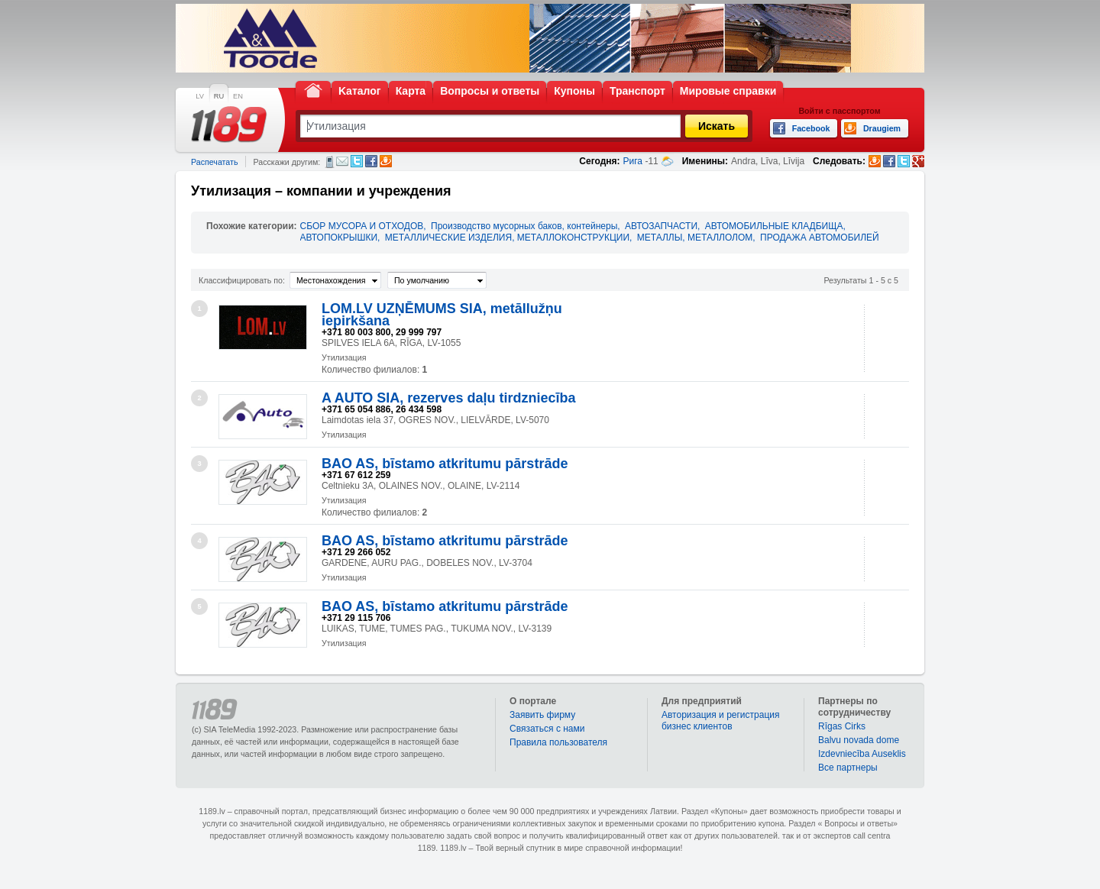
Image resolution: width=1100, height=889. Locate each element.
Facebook (371, 161)
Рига (633, 161)
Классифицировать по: (242, 280)
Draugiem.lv (386, 161)
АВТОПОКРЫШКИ (339, 237)
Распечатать (214, 161)
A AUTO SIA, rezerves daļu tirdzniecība (448, 398)
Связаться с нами (547, 728)
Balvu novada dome (858, 740)
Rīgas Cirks (841, 726)
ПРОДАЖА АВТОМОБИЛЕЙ (819, 237)
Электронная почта (342, 161)
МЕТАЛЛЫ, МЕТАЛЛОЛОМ (695, 237)
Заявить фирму (542, 715)
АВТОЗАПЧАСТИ (661, 226)
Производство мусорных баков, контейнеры (524, 226)
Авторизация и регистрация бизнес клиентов (721, 721)
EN (238, 96)
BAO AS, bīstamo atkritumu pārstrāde (445, 463)
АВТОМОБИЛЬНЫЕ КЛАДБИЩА (774, 226)
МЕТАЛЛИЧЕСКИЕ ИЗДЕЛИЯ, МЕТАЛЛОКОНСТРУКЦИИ (507, 237)
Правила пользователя (558, 742)
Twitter (357, 161)
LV (200, 96)
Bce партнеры (848, 767)
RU (219, 96)
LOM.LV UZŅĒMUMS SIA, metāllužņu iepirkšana (442, 314)
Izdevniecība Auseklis (862, 753)
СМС (330, 162)
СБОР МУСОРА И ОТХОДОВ (362, 226)
